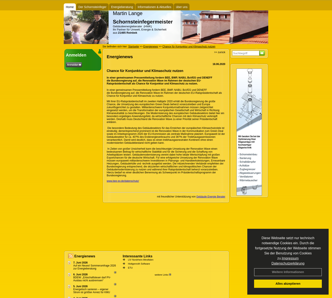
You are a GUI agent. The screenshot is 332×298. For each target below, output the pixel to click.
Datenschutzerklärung (287, 263)
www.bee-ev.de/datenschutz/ (123, 180)
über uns (181, 7)
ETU (130, 267)
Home (70, 7)
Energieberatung (122, 7)
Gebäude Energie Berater (210, 196)
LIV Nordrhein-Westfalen (140, 259)
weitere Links (163, 274)
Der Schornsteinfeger (92, 7)
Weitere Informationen (288, 272)
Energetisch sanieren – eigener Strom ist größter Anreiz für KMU (91, 291)
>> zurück (219, 52)
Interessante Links (137, 256)
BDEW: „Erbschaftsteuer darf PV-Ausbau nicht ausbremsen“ (92, 279)
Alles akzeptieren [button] (287, 283)
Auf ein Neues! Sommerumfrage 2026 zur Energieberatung (94, 267)
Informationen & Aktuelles (154, 7)
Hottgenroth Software (139, 263)
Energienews (84, 256)
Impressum (290, 258)
